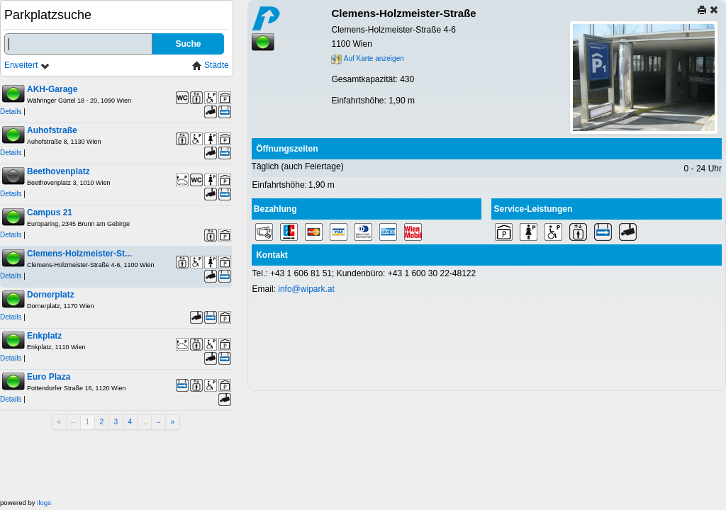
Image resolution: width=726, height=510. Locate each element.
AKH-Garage (52, 89)
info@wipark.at (306, 289)
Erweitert (27, 65)
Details (11, 111)
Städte (210, 65)
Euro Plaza (48, 377)
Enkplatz (44, 336)
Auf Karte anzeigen (367, 58)
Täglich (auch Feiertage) (298, 166)
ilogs (44, 502)
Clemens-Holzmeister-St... (79, 254)
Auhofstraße (52, 130)
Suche (188, 44)
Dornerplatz (50, 295)
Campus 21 (49, 212)
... (144, 422)
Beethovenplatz (58, 171)
